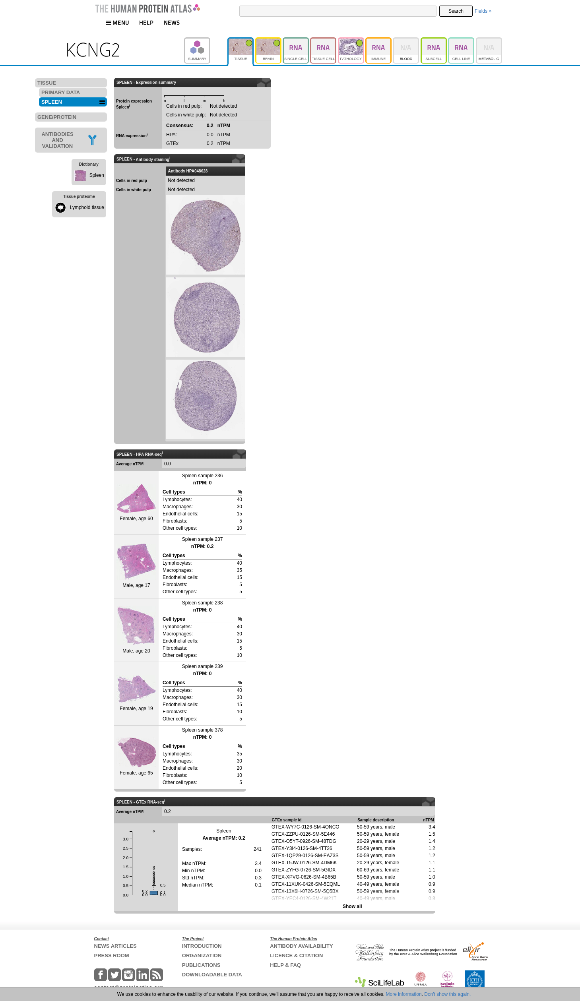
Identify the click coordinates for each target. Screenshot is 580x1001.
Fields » (483, 11)
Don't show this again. (447, 994)
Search (456, 11)
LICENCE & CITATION (296, 955)
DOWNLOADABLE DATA (212, 975)
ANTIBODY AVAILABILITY (301, 946)
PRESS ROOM (111, 955)
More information (404, 994)
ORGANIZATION (201, 955)
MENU (117, 22)
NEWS (172, 22)
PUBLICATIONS (201, 965)
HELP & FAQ (285, 965)
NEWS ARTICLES (115, 946)
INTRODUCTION (202, 946)
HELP (146, 22)
